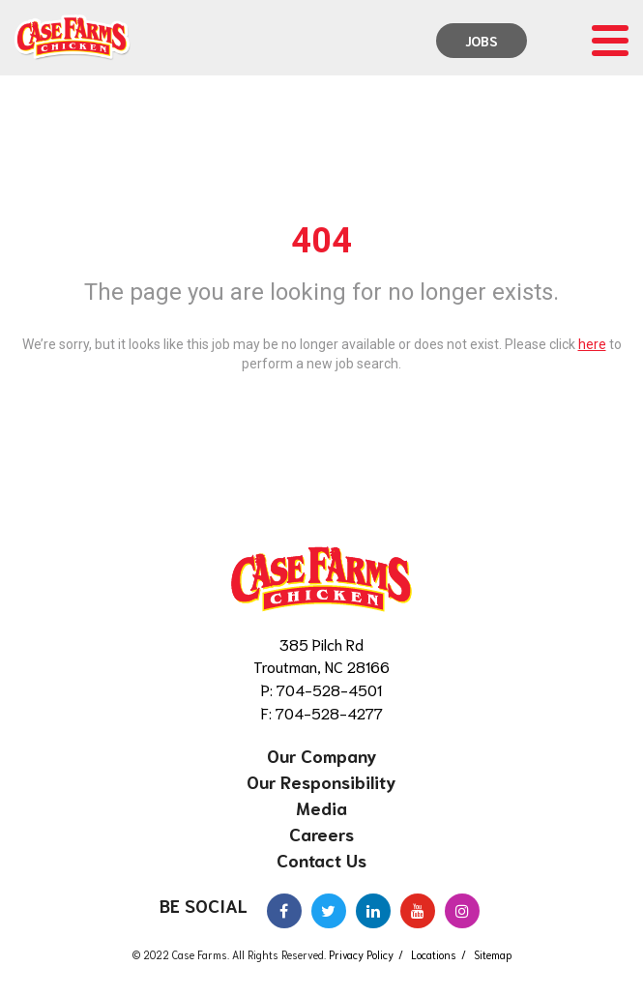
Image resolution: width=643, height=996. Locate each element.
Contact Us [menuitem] (321, 859)
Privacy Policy (361, 954)
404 (321, 240)
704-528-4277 (329, 712)
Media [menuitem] (321, 807)
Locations (433, 954)
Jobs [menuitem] (481, 40)
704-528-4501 (329, 689)
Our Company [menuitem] (322, 755)
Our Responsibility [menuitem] (321, 781)
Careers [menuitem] (321, 833)
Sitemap (492, 954)
